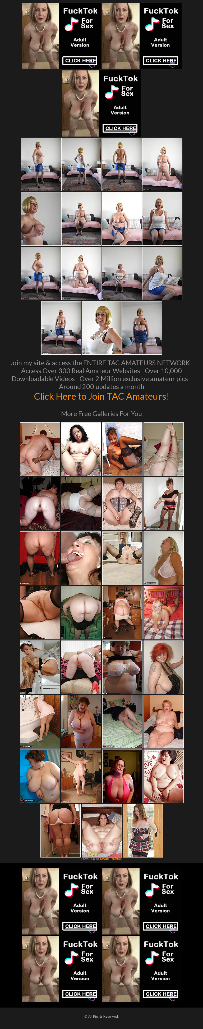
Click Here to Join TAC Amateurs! (101, 395)
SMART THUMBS (111, 859)
